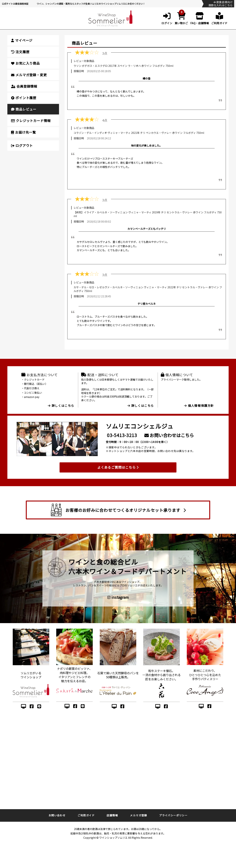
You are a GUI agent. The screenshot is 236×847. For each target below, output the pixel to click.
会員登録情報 (24, 86)
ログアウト (22, 145)
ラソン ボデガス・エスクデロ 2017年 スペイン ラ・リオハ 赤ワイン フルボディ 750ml (123, 66)
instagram (118, 597)
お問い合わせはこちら (169, 435)
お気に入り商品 (25, 63)
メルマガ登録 (138, 815)
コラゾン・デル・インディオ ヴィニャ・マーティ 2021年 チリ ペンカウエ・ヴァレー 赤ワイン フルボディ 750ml (139, 133)
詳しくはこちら (61, 405)
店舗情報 (112, 815)
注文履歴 (20, 51)
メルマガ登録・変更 (29, 74)
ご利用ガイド (86, 815)
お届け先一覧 (23, 132)
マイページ (21, 40)
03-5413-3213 (122, 435)
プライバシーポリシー (173, 815)
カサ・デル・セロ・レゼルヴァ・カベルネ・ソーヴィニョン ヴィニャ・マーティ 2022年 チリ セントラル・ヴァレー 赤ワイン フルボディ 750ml (148, 289)
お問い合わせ (56, 815)
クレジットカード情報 (31, 120)
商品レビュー (23, 109)
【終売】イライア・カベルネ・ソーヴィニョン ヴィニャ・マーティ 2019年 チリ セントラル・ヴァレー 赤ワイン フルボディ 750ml (148, 214)
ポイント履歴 (23, 97)
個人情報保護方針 (199, 405)
